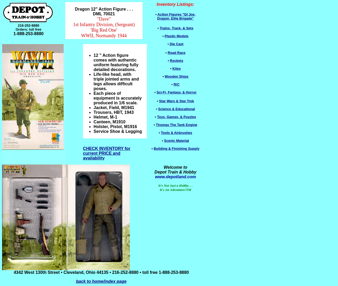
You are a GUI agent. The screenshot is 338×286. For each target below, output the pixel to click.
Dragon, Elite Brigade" (176, 16)
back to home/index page (101, 281)
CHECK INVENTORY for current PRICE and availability (106, 153)
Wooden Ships (177, 76)
